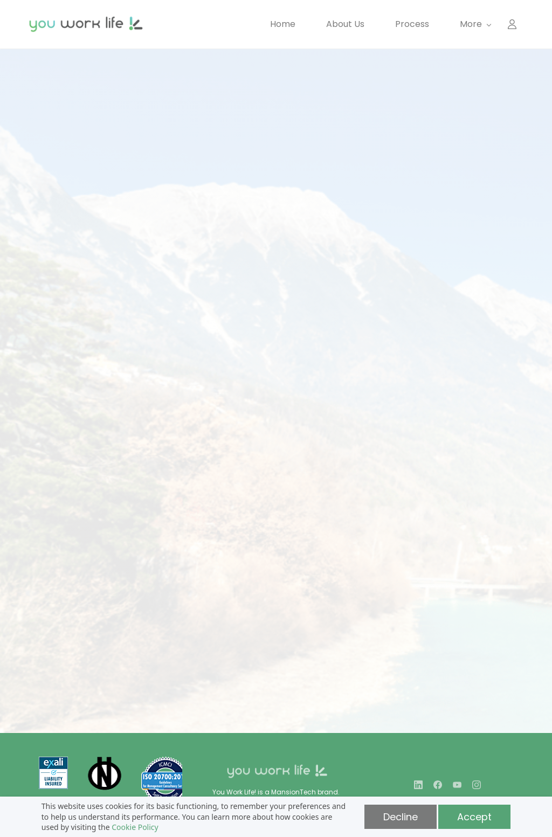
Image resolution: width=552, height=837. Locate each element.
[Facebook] (438, 788)
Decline (400, 817)
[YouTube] (457, 788)
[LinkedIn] (418, 788)
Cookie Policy (135, 827)
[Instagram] (477, 788)
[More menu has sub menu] (475, 24)
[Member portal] (512, 24)
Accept (474, 817)
